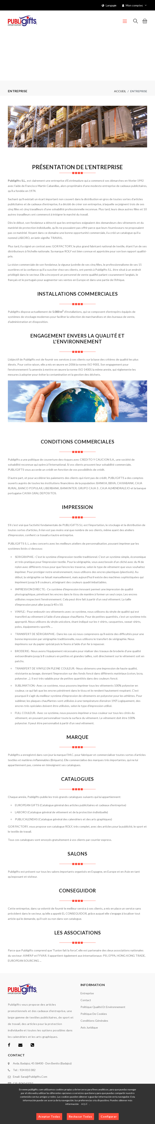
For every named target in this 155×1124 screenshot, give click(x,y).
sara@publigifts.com (34, 1076)
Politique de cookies (94, 1013)
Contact (86, 1000)
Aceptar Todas (49, 1116)
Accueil (120, 91)
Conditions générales (94, 1020)
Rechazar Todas (80, 1116)
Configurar (109, 1116)
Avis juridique (89, 1027)
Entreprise (87, 993)
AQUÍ (84, 1103)
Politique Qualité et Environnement (103, 1007)
